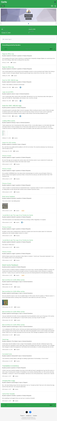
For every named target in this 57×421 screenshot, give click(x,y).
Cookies (35, 415)
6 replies (15, 376)
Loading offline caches (8, 121)
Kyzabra (4, 55)
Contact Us (28, 415)
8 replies (16, 151)
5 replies (15, 400)
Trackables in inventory (10, 366)
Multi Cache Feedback (8, 196)
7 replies (15, 100)
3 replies (17, 349)
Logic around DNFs (7, 92)
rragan (13, 157)
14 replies (17, 286)
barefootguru (15, 281)
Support (24, 144)
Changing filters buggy (8, 380)
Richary (13, 122)
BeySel (13, 217)
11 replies (17, 361)
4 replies (13, 62)
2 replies (15, 87)
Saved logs (5, 339)
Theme (22, 415)
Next (51, 48)
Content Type (7, 39)
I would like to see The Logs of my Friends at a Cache (17, 215)
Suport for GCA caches (9, 142)
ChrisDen (14, 55)
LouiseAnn (14, 144)
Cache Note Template (8, 394)
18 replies (17, 164)
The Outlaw (14, 341)
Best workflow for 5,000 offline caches (13, 280)
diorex (13, 93)
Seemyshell (14, 355)
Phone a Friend (6, 155)
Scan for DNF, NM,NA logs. (10, 80)
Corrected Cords (7, 354)
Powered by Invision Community (28, 418)
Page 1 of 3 (28, 48)
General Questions (24, 93)
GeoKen (14, 395)
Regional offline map (8, 54)
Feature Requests (27, 55)
